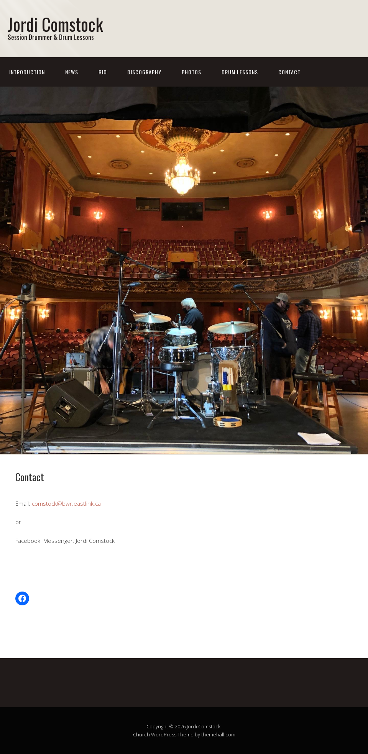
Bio (103, 72)
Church (141, 734)
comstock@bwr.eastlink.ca (66, 503)
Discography (144, 72)
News (71, 72)
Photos (191, 72)
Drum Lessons (240, 72)
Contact (289, 72)
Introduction (27, 72)
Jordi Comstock (55, 24)
